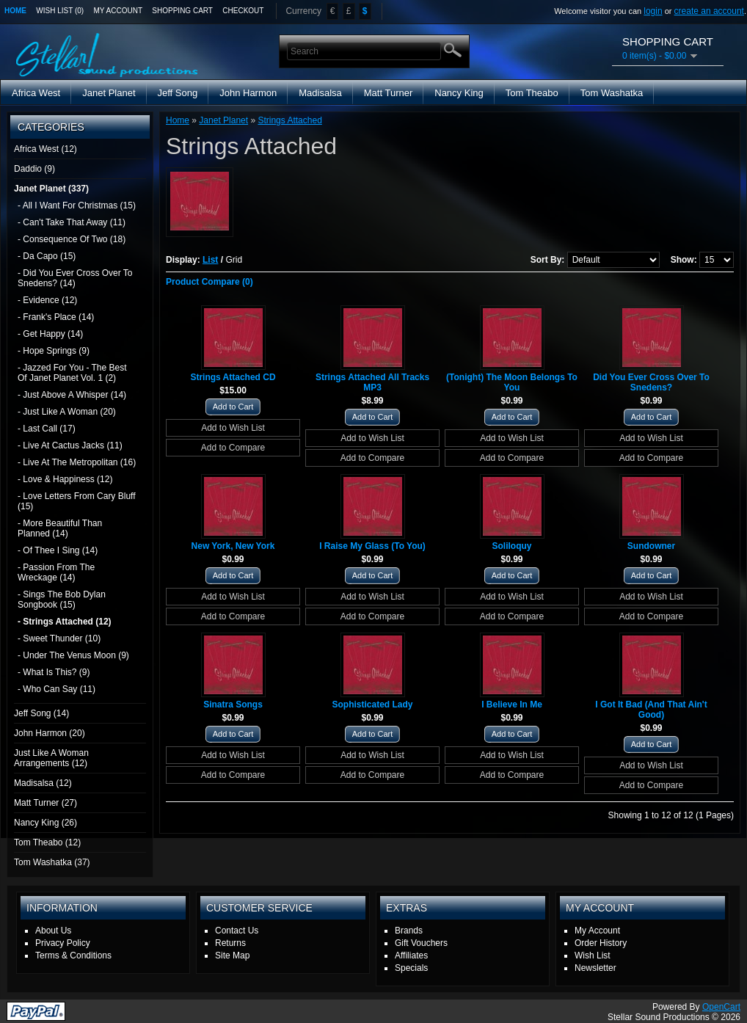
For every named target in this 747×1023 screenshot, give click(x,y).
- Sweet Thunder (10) (59, 638)
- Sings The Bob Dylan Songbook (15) (62, 599)
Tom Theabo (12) (47, 842)
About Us (53, 930)
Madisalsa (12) (43, 783)
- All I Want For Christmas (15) (77, 205)
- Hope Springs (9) (54, 351)
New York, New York (233, 546)
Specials (411, 968)
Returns (230, 943)
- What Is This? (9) (54, 672)
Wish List (593, 955)
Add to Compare (233, 448)
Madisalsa (320, 92)
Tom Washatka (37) (52, 862)
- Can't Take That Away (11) (71, 222)
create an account (709, 11)
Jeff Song (178, 92)
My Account (118, 11)
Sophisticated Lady (372, 704)
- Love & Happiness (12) (65, 479)
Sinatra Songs (233, 704)
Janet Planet (108, 92)
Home (15, 11)
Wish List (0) (60, 11)
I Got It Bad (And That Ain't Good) (651, 709)
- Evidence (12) (47, 300)
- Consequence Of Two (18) (71, 239)
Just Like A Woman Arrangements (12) (51, 758)
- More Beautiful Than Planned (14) (60, 528)
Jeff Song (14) (41, 713)
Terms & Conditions (73, 955)
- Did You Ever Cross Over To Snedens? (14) (75, 278)
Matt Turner (388, 92)
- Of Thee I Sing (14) (58, 550)
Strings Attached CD (232, 377)
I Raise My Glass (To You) (372, 546)
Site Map (232, 955)
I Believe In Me (511, 704)
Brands (409, 930)
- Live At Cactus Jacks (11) (70, 445)
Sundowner (651, 546)
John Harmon (248, 92)
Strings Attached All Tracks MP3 (372, 382)
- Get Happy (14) (50, 334)
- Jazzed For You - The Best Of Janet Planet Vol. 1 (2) (72, 373)
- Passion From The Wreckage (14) (56, 572)
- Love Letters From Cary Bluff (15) (77, 501)
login (653, 11)
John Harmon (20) (49, 733)
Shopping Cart (182, 11)
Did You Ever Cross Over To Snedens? (651, 382)
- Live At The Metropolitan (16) (77, 462)
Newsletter (595, 968)
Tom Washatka (612, 92)
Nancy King (458, 92)
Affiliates (411, 955)
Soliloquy (512, 546)
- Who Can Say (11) (56, 689)
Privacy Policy (62, 943)
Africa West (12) (45, 149)
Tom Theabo (532, 92)
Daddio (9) (34, 169)
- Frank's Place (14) (56, 317)
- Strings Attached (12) (65, 621)
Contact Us (236, 930)
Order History (601, 943)
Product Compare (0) (209, 282)
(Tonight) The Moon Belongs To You (511, 382)
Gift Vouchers (421, 943)
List (210, 260)
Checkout (242, 11)
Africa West (36, 92)
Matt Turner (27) (45, 803)
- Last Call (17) (47, 428)
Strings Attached (289, 120)
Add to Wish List (233, 428)
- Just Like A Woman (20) (67, 412)
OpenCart (721, 1007)
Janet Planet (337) (51, 188)
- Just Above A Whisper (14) (72, 395)
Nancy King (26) (45, 823)
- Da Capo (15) (47, 256)
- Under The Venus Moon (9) (73, 655)
